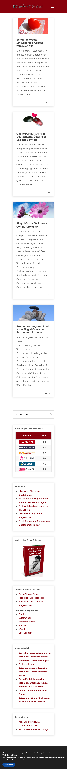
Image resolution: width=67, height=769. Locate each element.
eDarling (23, 629)
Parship (22, 614)
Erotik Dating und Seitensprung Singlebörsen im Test (35, 523)
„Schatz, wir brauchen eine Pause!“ (33, 692)
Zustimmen (9, 765)
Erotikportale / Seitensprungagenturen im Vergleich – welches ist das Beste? (33, 670)
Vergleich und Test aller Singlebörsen (31, 603)
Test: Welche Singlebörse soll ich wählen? (34, 508)
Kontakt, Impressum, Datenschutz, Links (29, 723)
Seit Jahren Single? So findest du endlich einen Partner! (34, 700)
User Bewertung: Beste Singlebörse (30, 515)
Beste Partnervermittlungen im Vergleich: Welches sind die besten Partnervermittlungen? (35, 657)
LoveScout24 (25, 632)
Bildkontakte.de (27, 621)
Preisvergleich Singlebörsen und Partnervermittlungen (33, 500)
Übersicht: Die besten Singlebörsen (30, 493)
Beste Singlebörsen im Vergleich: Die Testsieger (31, 596)
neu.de (22, 625)
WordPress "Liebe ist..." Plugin (34, 729)
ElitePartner (25, 618)
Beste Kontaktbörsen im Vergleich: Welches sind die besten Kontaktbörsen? (33, 683)
